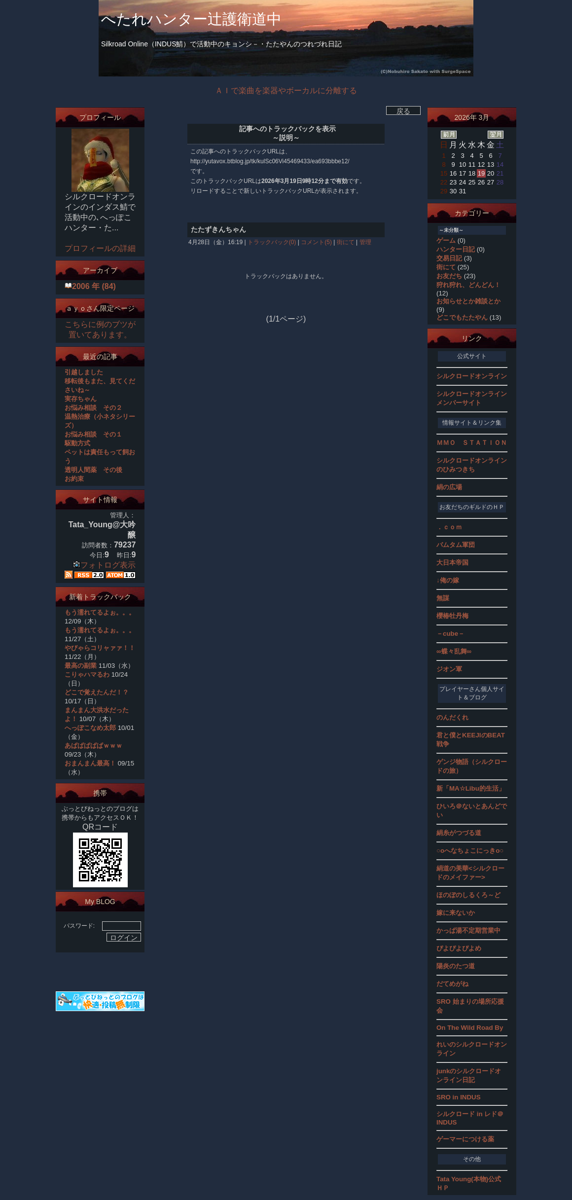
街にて (345, 242)
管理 (365, 242)
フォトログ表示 (104, 565)
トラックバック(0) (272, 242)
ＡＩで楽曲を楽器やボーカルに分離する (286, 90)
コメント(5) (315, 242)
